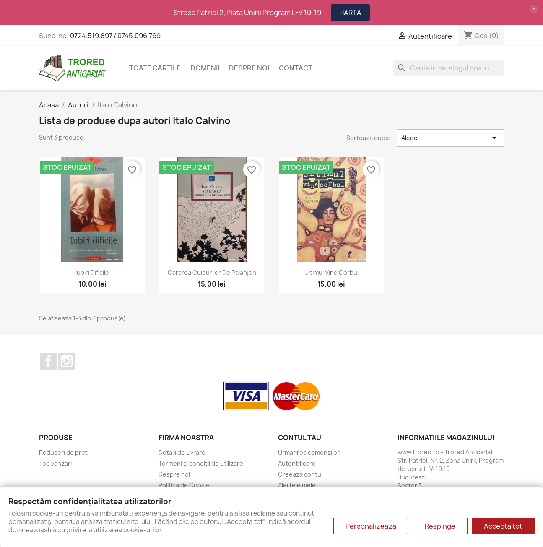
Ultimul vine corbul (331, 272)
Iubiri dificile (92, 272)
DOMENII (204, 68)
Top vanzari (55, 463)
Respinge (440, 526)
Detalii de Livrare (181, 452)
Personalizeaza (371, 526)
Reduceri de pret (63, 452)
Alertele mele (297, 485)
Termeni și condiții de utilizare (200, 463)
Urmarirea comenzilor (309, 452)
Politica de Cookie (183, 485)
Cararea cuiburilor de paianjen (212, 272)
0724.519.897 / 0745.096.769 (115, 35)
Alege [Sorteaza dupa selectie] (450, 138)
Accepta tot (503, 526)
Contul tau (299, 437)
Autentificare (297, 463)
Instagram (66, 361)
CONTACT (295, 68)
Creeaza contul (300, 474)
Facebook (48, 361)
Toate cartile (155, 68)
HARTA (350, 12)
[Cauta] (448, 68)
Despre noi (249, 68)
